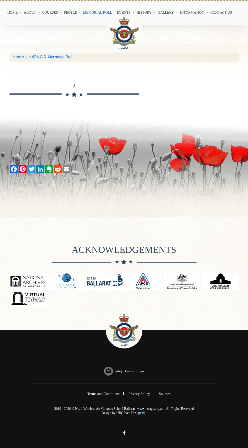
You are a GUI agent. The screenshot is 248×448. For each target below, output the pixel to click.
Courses (50, 12)
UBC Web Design (128, 413)
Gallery (166, 12)
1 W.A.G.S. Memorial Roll (50, 57)
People (70, 12)
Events (123, 12)
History (144, 12)
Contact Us (221, 12)
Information (192, 12)
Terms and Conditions (103, 394)
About (30, 12)
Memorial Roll (97, 12)
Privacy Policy (139, 394)
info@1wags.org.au (129, 371)
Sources (165, 394)
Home (12, 12)
